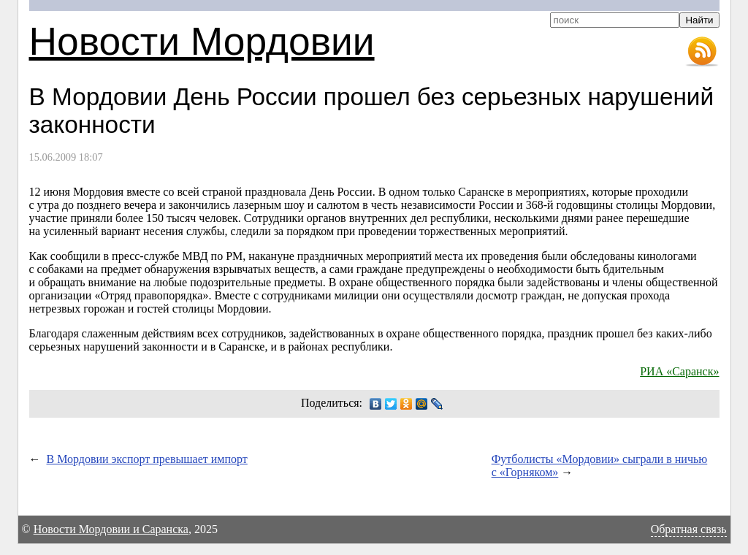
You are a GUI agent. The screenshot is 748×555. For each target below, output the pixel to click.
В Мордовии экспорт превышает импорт (147, 459)
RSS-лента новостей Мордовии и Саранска (702, 51)
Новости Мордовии (202, 41)
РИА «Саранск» (679, 371)
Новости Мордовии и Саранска (111, 529)
